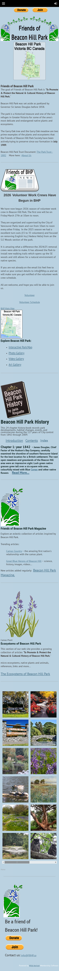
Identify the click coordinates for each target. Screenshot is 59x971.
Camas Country (14, 551)
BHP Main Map (7, 308)
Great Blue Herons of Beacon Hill (23, 561)
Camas (34, 469)
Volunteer (29, 295)
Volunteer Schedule (29, 302)
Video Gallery (16, 359)
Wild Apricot (34, 965)
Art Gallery (15, 364)
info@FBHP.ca (28, 955)
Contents (31, 440)
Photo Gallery (16, 353)
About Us (26, 155)
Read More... (20, 472)
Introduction (14, 440)
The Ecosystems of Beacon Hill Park (25, 674)
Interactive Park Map (20, 347)
